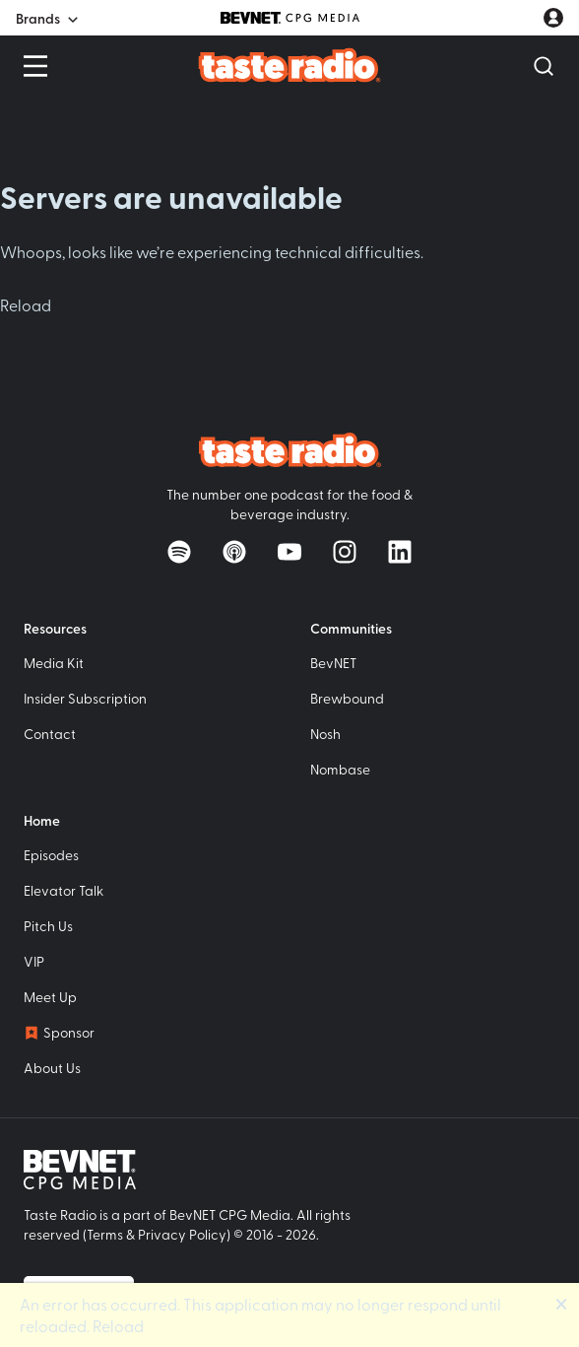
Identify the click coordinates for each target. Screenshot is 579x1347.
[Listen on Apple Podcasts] (234, 552)
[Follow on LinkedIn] (400, 552)
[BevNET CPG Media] (290, 18)
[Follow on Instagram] (344, 552)
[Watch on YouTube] (289, 552)
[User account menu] (553, 18)
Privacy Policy (182, 1234)
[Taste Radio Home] (290, 64)
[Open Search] (543, 66)
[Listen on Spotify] (179, 552)
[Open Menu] (35, 66)
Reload (25, 304)
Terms (105, 1234)
